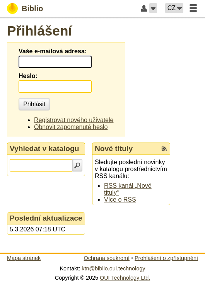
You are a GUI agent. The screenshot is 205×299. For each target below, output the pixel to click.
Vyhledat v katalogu (44, 148)
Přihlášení (39, 30)
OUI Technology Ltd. (125, 278)
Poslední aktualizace (46, 218)
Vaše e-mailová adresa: (53, 51)
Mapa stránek (24, 258)
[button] (153, 8)
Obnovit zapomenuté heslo (71, 127)
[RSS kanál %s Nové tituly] (164, 148)
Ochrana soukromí (107, 258)
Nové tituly (114, 148)
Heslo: (28, 76)
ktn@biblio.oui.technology (113, 268)
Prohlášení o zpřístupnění (166, 258)
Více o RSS (120, 199)
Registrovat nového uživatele (73, 120)
